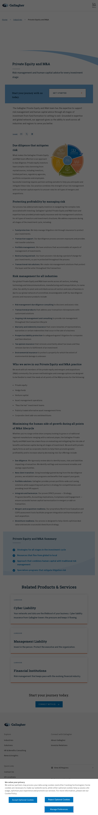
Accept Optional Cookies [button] (23, 800)
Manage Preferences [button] (59, 809)
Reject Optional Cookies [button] (59, 800)
